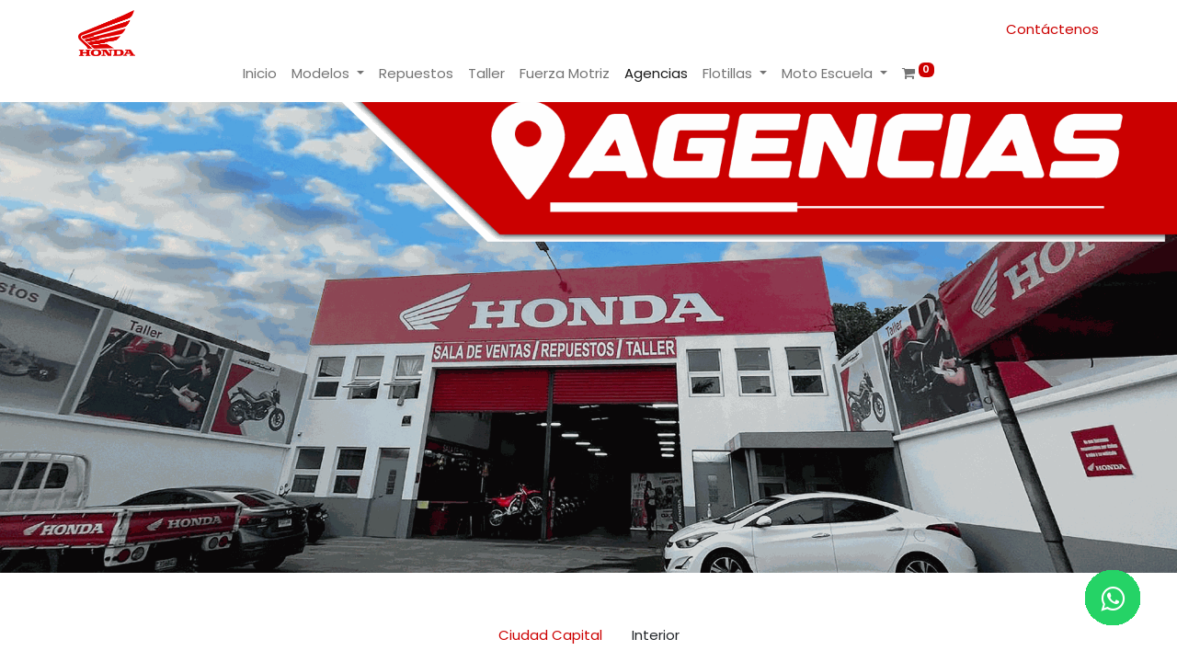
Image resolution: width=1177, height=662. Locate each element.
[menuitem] (259, 74)
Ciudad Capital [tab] (550, 635)
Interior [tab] (656, 635)
